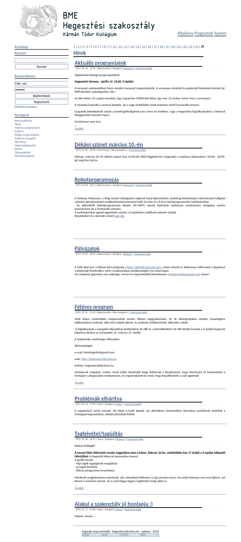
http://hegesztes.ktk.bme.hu (99, 359)
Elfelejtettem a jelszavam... (26, 106)
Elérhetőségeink (24, 156)
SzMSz (18, 149)
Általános (185, 33)
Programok (203, 33)
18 (161, 46)
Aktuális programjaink (100, 62)
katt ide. (120, 216)
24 (196, 46)
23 (190, 46)
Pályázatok (87, 248)
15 (143, 46)
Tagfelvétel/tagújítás (99, 433)
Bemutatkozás (23, 120)
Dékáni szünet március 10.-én (109, 144)
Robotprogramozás (97, 179)
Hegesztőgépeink (25, 145)
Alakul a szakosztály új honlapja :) (114, 503)
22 (184, 46)
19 (167, 46)
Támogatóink (23, 152)
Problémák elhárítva (98, 398)
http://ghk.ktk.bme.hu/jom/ (144, 267)
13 (131, 46)
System (220, 33)
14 (137, 46)
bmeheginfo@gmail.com (185, 274)
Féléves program (94, 306)
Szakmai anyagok (25, 138)
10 (114, 46)
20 (173, 46)
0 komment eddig (144, 68)
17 (155, 46)
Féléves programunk (27, 127)
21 (179, 46)
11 (119, 46)
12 (125, 46)
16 (149, 46)
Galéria (19, 131)
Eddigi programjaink (27, 134)
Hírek (18, 124)
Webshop (20, 141)
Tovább (79, 128)
